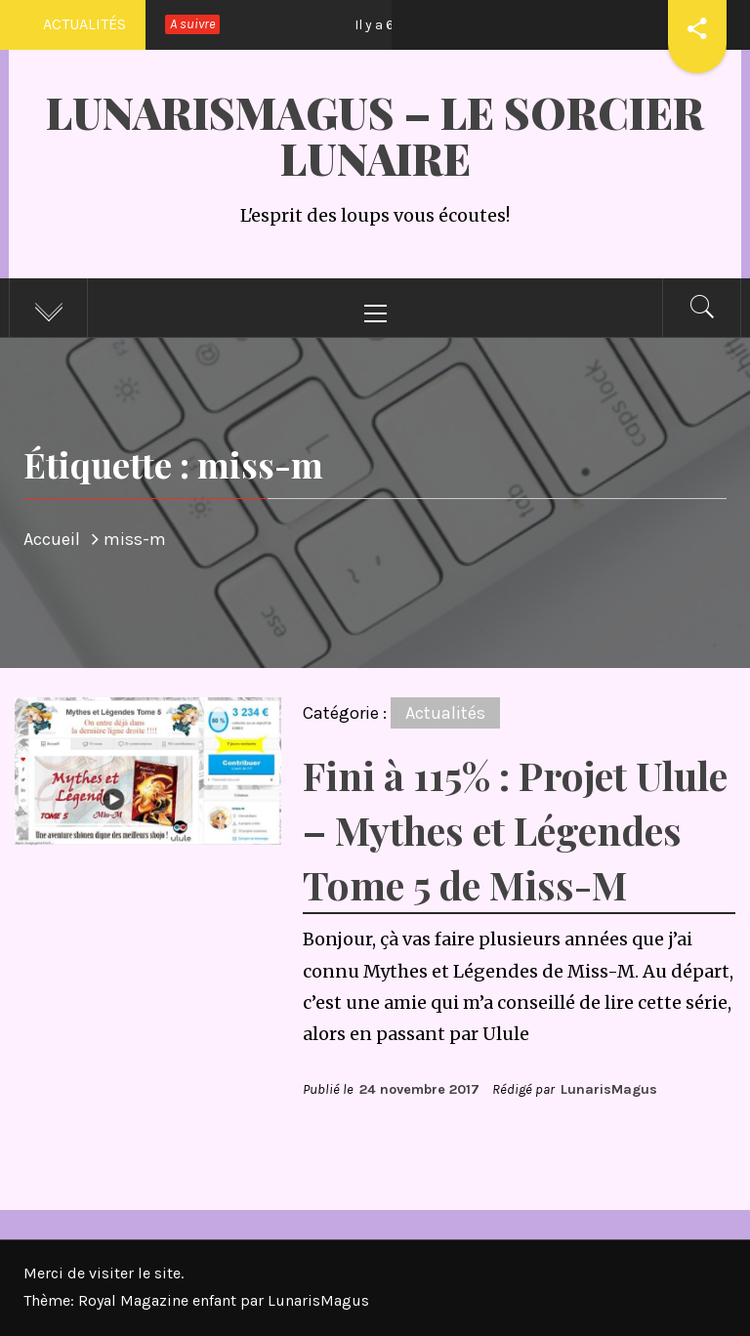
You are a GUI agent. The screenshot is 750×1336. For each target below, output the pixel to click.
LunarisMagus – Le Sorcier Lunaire (375, 135)
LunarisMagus (609, 1089)
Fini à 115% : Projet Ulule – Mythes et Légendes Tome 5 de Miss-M (515, 829)
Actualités (445, 713)
